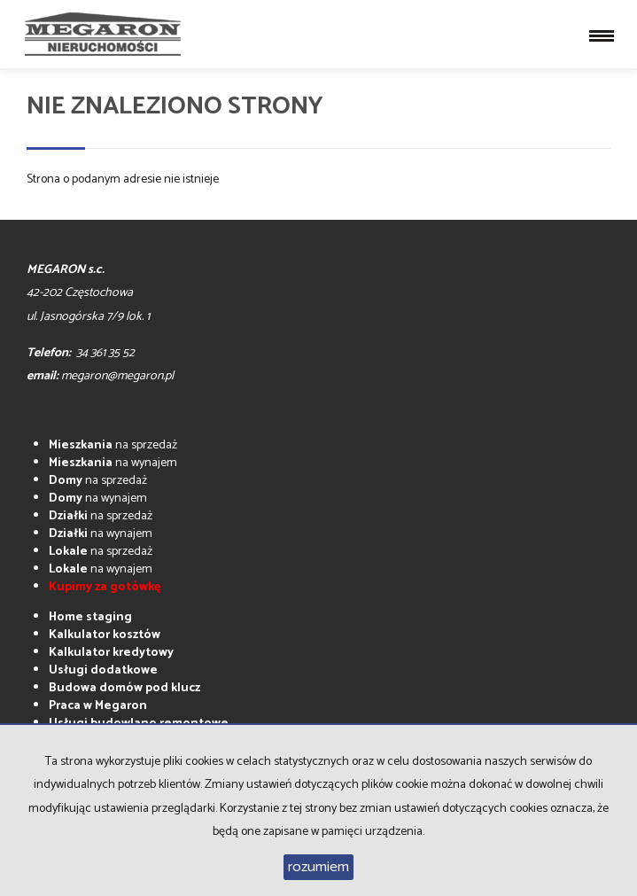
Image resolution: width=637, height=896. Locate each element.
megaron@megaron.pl (117, 376)
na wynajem (113, 463)
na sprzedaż (113, 445)
